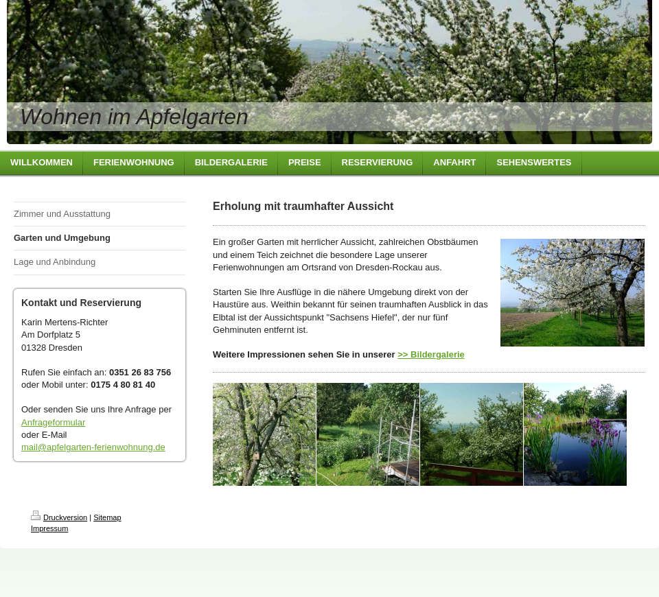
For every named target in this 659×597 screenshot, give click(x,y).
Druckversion (59, 517)
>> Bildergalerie (431, 354)
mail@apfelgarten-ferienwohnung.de (93, 447)
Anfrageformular (53, 422)
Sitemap (107, 517)
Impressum (49, 528)
